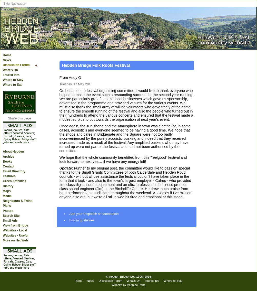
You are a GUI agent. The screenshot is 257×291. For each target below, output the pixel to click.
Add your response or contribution (94, 214)
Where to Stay (13, 80)
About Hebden (13, 151)
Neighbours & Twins (17, 201)
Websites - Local (15, 230)
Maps (7, 191)
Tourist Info (11, 75)
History (8, 186)
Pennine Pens (136, 284)
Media (7, 196)
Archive (8, 156)
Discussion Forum (16, 65)
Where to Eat (12, 85)
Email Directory (14, 171)
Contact (8, 166)
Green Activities (14, 181)
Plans (7, 206)
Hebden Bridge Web (122, 276)
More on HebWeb (15, 240)
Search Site (11, 216)
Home (7, 55)
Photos (8, 211)
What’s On (10, 70)
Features (9, 176)
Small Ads (10, 220)
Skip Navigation (14, 3)
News (7, 60)
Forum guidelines (82, 220)
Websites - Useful (15, 235)
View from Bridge (15, 225)
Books (7, 161)
